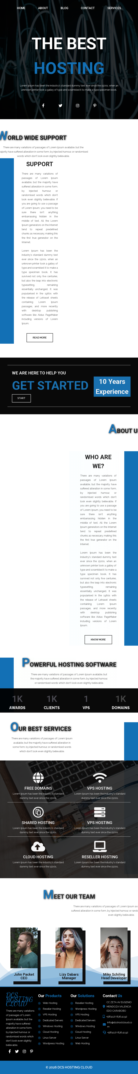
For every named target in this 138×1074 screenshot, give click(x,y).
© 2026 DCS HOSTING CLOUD (69, 1067)
